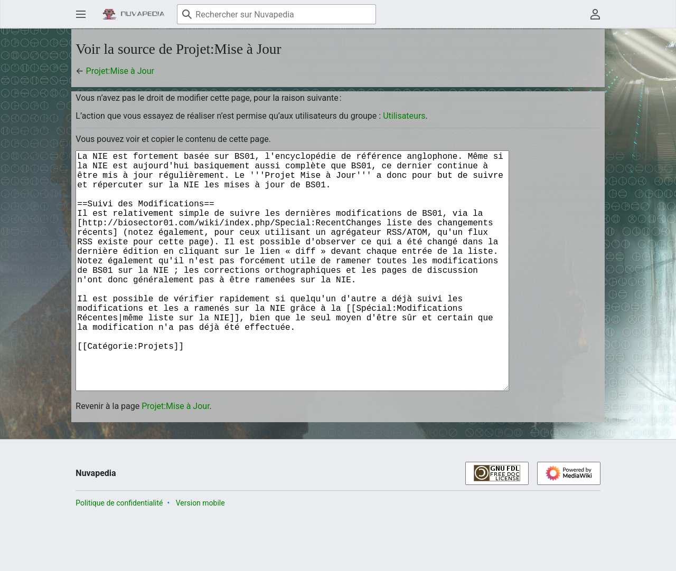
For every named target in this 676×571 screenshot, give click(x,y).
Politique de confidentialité (119, 555)
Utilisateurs (404, 116)
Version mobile (200, 555)
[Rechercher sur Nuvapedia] (276, 14)
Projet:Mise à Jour (120, 71)
